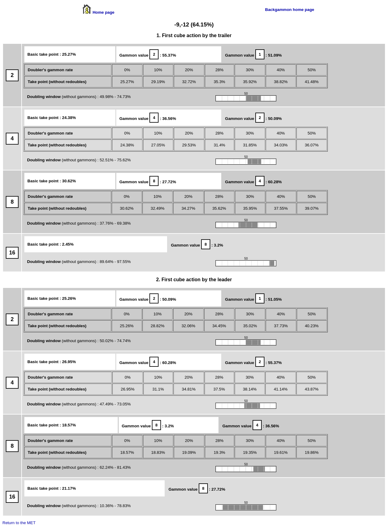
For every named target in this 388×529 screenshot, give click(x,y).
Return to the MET (19, 522)
